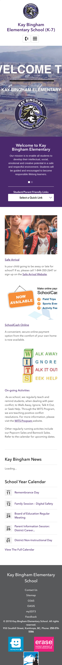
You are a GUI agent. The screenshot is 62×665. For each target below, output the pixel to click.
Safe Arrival (12, 259)
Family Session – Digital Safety (34, 503)
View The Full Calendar (19, 549)
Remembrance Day (27, 492)
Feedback (31, 616)
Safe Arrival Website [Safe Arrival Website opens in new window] (34, 274)
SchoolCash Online (17, 325)
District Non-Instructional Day (33, 540)
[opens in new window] (15, 644)
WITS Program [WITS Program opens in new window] (24, 420)
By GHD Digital (31, 656)
